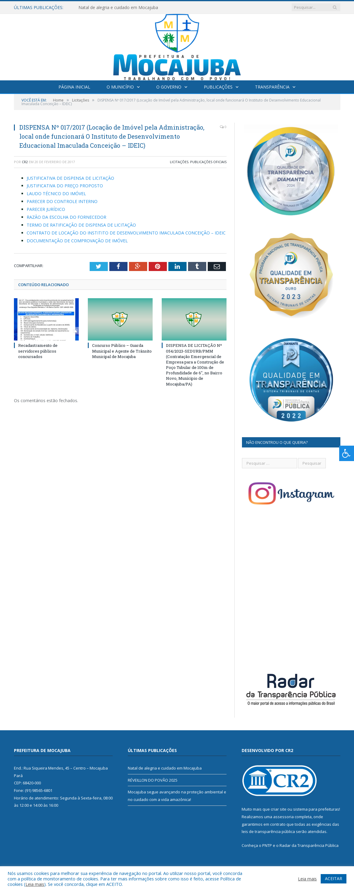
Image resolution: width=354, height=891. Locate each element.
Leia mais (34, 884)
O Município (120, 87)
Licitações (179, 162)
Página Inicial (74, 87)
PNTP (267, 845)
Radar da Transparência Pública (309, 845)
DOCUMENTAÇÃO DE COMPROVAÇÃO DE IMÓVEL (78, 241)
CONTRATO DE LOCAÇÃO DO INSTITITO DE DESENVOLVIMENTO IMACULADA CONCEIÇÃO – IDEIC (126, 233)
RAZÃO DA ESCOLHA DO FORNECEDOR (66, 217)
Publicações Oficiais (208, 162)
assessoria (283, 816)
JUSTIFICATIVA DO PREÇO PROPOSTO (65, 186)
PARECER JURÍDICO (46, 209)
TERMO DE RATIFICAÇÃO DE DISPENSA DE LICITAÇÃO (81, 225)
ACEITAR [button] (333, 878)
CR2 (25, 162)
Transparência (272, 87)
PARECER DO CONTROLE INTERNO (62, 201)
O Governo (168, 87)
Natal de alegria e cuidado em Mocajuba (118, 7)
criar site (278, 809)
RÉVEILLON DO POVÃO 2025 (152, 780)
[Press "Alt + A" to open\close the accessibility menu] (346, 453)
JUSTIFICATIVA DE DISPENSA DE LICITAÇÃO (70, 178)
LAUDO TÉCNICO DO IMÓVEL (56, 193)
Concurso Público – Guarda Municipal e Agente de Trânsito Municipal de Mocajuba (122, 351)
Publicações (218, 87)
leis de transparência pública (268, 831)
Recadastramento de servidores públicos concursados (38, 351)
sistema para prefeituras (316, 809)
